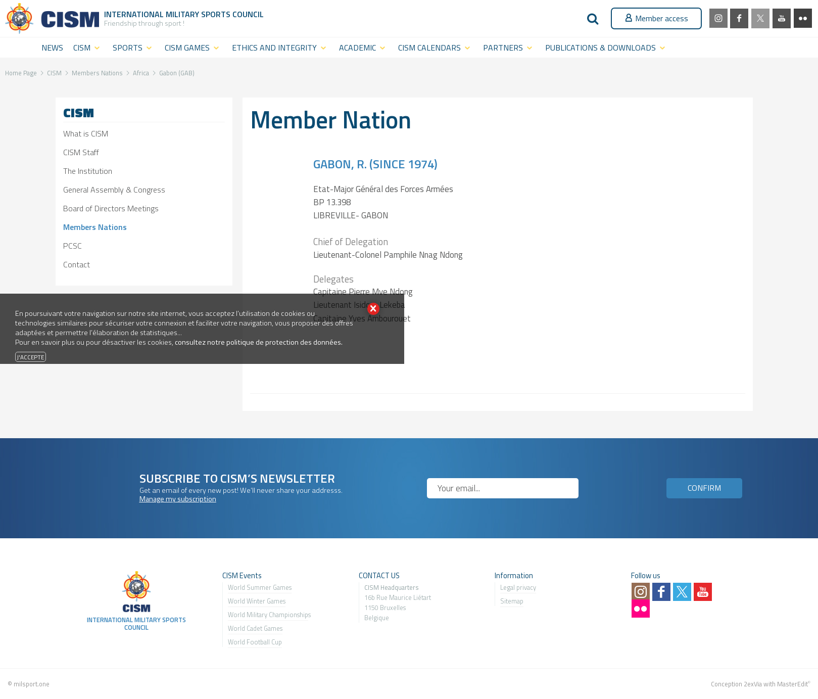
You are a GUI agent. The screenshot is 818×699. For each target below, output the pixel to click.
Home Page (21, 73)
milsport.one (32, 684)
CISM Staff (81, 152)
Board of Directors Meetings (111, 208)
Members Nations (97, 73)
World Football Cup (255, 642)
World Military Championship (268, 615)
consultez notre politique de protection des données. (259, 342)
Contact (76, 264)
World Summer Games (260, 587)
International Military (152, 14)
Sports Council (232, 14)
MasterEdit (792, 684)
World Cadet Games (255, 628)
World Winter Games (256, 601)
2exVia (753, 684)
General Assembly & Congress (114, 189)
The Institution (87, 171)
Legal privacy (518, 587)
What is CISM (85, 133)
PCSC (72, 246)
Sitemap (511, 601)
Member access (656, 18)
